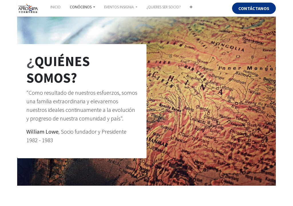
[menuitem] (55, 8)
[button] (191, 8)
